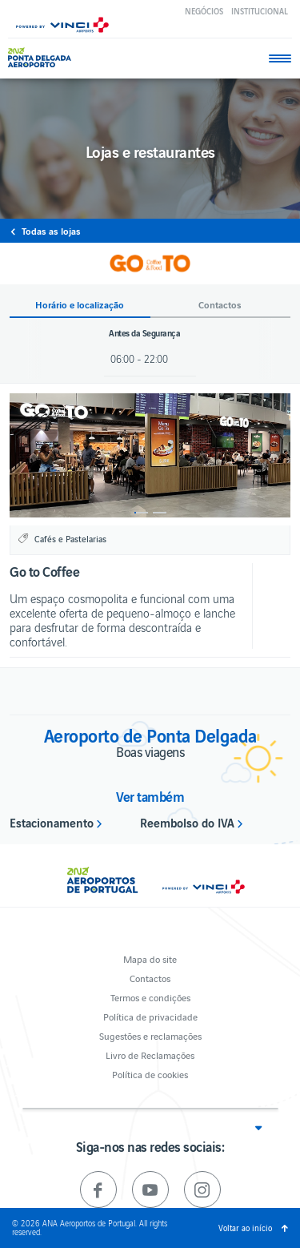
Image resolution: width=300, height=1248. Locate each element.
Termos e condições (150, 997)
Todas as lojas (51, 230)
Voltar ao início (245, 1228)
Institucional (259, 11)
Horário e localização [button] (79, 305)
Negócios (204, 11)
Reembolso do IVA (187, 821)
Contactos (150, 977)
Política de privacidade (150, 1016)
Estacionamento (52, 821)
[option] (150, 455)
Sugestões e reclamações (150, 1035)
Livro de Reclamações (150, 1054)
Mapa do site (150, 958)
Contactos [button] (220, 305)
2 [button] (159, 512)
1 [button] (141, 512)
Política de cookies (150, 1074)
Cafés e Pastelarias (70, 538)
